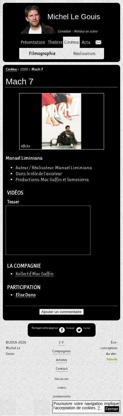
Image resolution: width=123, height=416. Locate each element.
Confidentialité (61, 396)
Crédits (61, 387)
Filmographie (42, 53)
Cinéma (11, 69)
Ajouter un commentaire (62, 312)
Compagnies (61, 351)
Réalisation (84, 53)
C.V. (61, 342)
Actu (86, 42)
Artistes (61, 360)
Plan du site (61, 379)
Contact (62, 368)
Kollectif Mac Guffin (34, 274)
